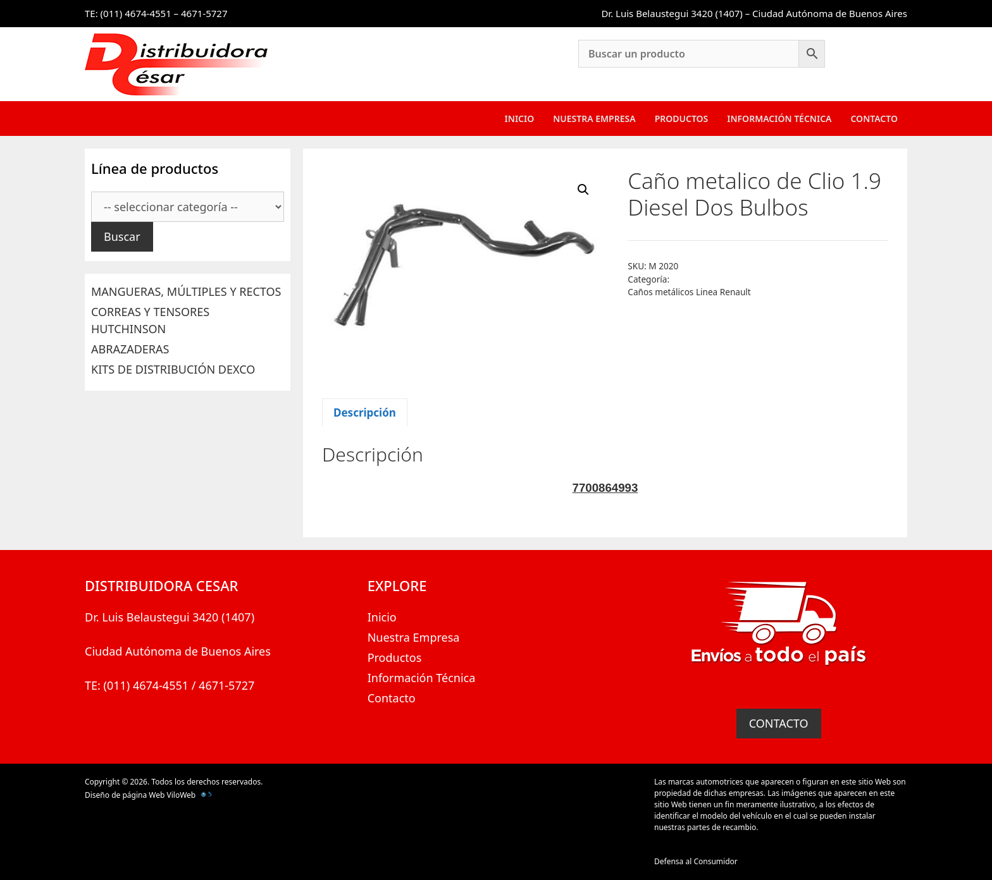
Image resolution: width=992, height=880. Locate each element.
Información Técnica (779, 119)
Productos (682, 119)
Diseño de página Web (124, 795)
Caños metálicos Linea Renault (689, 292)
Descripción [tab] (364, 412)
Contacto (874, 119)
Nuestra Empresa (594, 119)
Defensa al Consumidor (696, 861)
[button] (583, 189)
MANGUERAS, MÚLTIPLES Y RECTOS (186, 291)
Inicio (520, 119)
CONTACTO (779, 723)
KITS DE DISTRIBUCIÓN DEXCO (173, 369)
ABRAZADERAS (130, 349)
